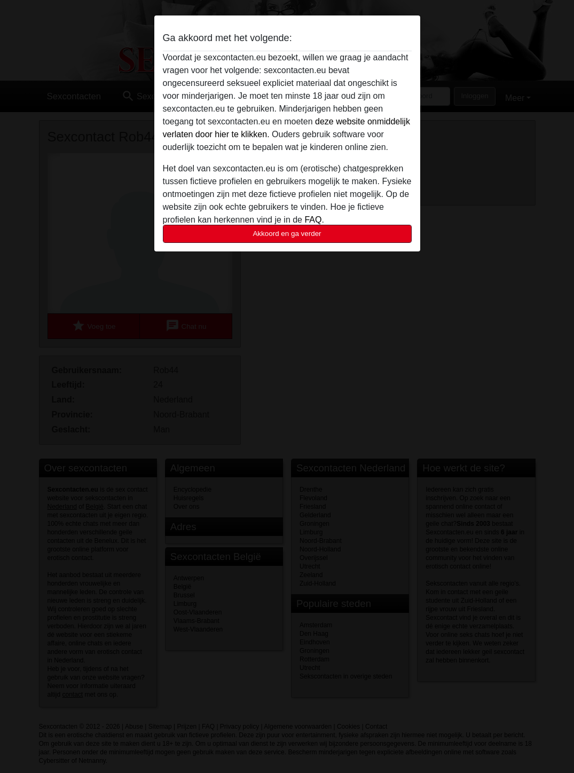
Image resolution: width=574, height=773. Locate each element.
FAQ (312, 219)
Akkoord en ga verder (287, 234)
